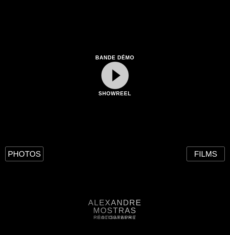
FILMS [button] (205, 153)
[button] (15, 13)
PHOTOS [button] (24, 153)
